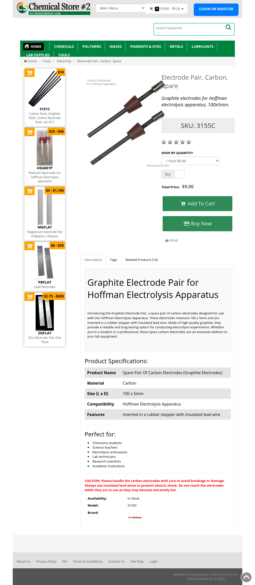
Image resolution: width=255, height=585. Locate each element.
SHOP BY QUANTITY (177, 153)
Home (36, 46)
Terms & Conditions (88, 561)
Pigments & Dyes (144, 46)
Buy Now (197, 223)
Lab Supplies (37, 55)
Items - (166, 8)
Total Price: (177, 186)
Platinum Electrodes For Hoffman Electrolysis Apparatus (45, 177)
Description (93, 259)
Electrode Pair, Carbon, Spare (99, 61)
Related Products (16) (142, 259)
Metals (175, 46)
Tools (63, 55)
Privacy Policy (46, 561)
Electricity (64, 61)
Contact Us (116, 561)
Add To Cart (197, 203)
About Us (23, 561)
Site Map (137, 561)
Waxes (115, 46)
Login (154, 561)
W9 (64, 561)
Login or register (216, 8)
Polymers (91, 46)
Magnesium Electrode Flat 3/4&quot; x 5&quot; (44, 234)
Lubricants (201, 46)
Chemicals (63, 46)
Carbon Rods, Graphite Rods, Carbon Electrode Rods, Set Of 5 (45, 118)
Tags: (114, 259)
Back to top (246, 577)
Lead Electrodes (45, 287)
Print (171, 240)
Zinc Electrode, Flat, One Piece (44, 340)
